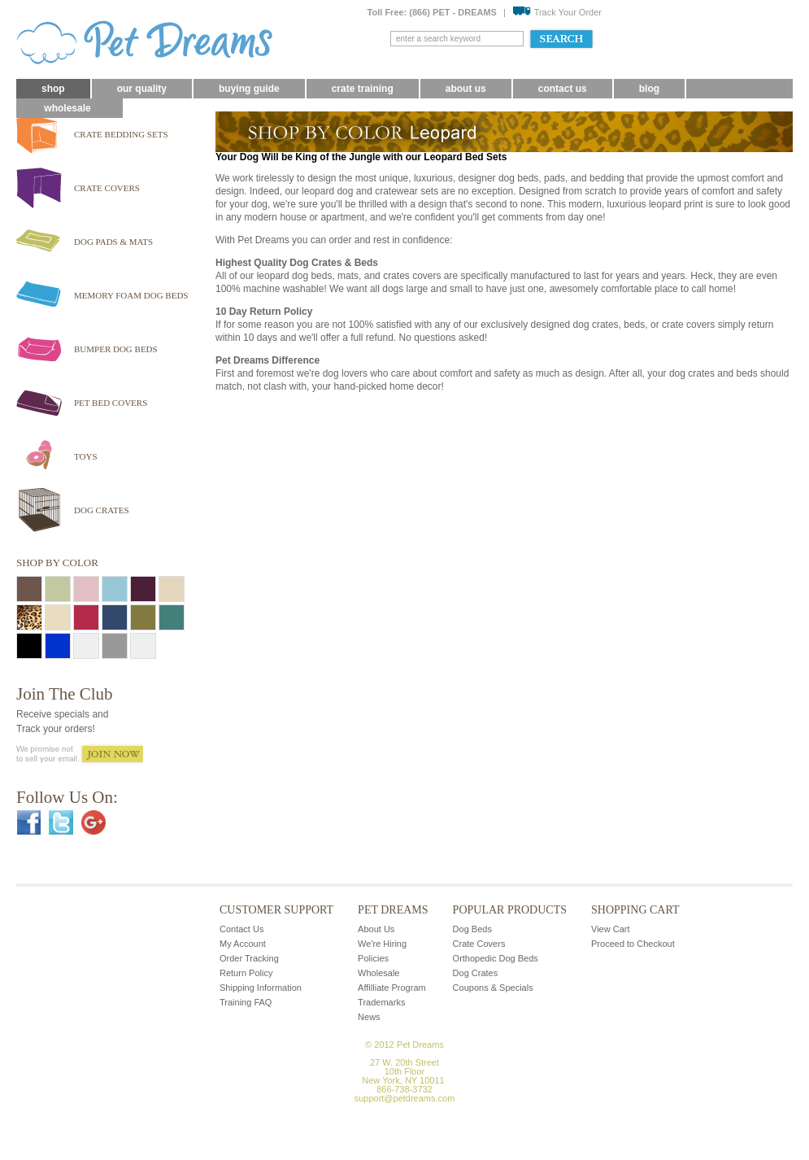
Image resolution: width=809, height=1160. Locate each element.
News (369, 1017)
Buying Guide (249, 88)
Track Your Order (557, 12)
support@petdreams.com (404, 1098)
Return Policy (246, 973)
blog (649, 88)
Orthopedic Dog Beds (495, 958)
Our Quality (142, 88)
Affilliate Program (392, 987)
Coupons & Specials (493, 987)
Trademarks (381, 1002)
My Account (243, 943)
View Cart (610, 929)
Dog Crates (475, 973)
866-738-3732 (404, 1089)
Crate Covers (479, 943)
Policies (373, 958)
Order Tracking (249, 958)
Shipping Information (261, 987)
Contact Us (562, 88)
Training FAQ (246, 1002)
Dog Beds (472, 929)
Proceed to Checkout (633, 943)
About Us (466, 88)
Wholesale (67, 108)
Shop (53, 88)
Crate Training (363, 88)
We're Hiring (382, 943)
